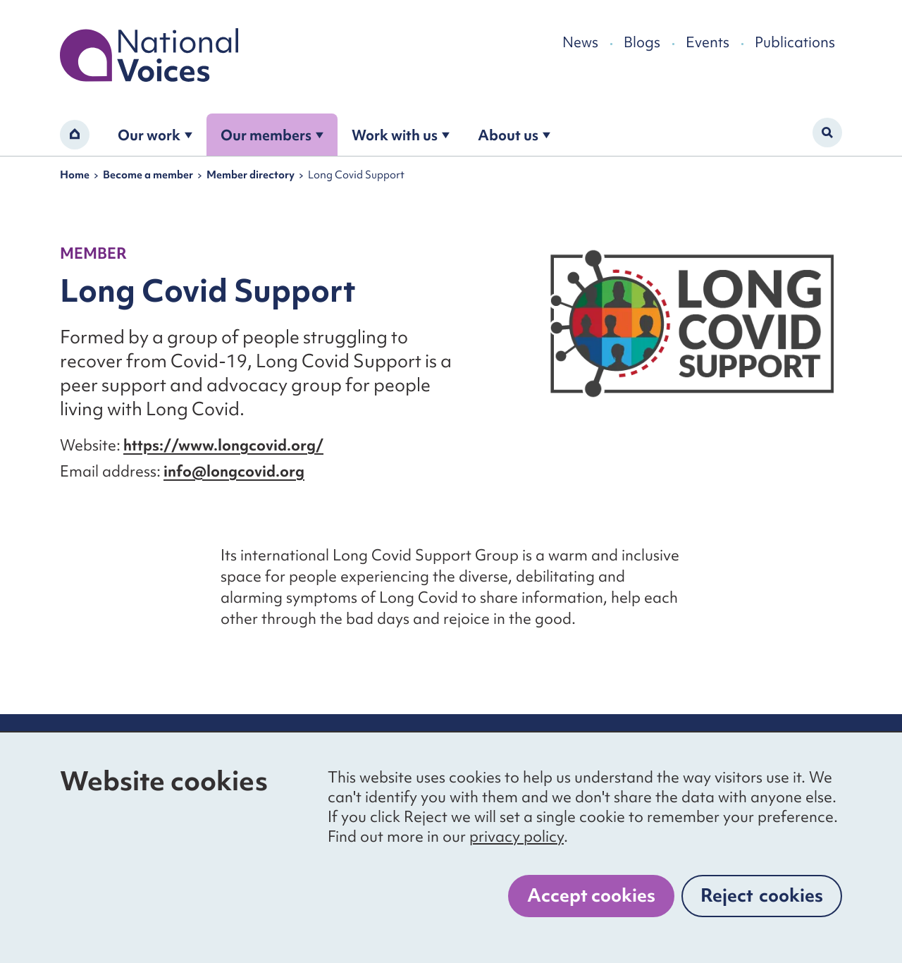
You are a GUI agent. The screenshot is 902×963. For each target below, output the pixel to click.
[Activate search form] (827, 132)
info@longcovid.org (233, 471)
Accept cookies (591, 895)
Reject (761, 895)
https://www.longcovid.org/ (223, 445)
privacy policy (516, 836)
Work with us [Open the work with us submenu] (401, 135)
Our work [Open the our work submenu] (155, 135)
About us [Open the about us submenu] (514, 135)
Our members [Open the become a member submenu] (272, 135)
